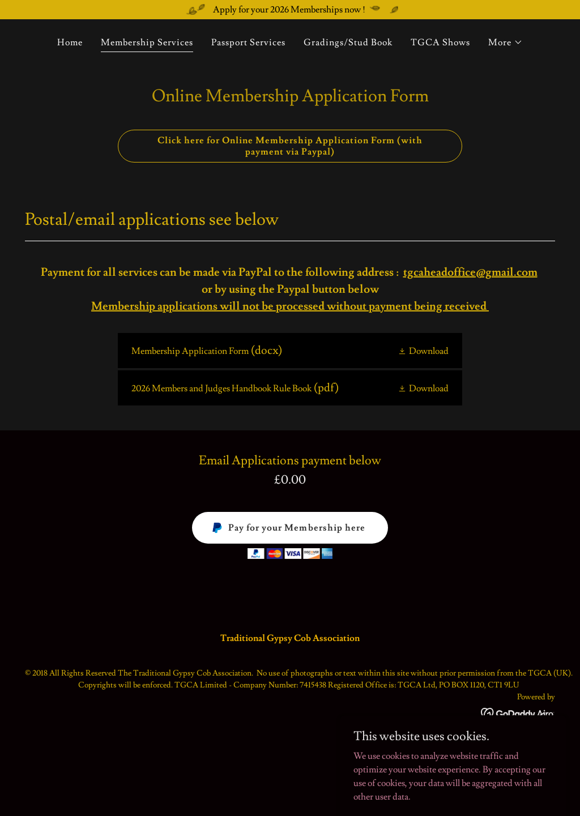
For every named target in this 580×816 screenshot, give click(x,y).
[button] (505, 42)
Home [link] (70, 42)
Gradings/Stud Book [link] (348, 42)
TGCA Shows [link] (440, 42)
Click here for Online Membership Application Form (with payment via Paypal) (290, 146)
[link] (290, 350)
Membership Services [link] (147, 42)
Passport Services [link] (248, 42)
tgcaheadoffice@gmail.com (470, 272)
